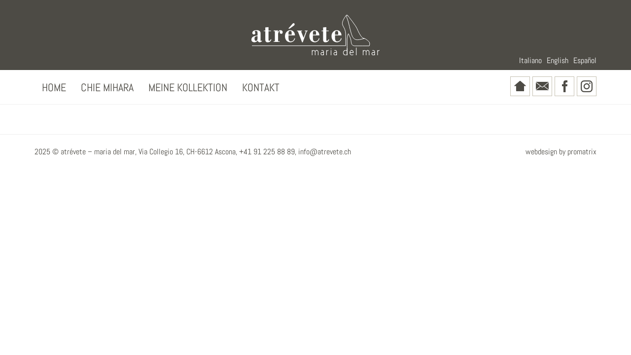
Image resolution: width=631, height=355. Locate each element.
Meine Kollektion (187, 87)
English (557, 60)
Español (584, 60)
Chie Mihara (107, 87)
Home (54, 87)
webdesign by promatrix (561, 151)
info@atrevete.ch (324, 151)
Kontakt (261, 87)
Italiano (530, 60)
